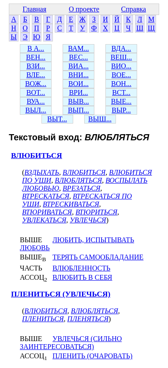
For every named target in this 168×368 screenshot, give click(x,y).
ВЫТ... (57, 119)
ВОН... (121, 83)
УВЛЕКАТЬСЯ (44, 220)
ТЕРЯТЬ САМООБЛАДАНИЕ (97, 257)
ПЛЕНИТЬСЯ (42, 319)
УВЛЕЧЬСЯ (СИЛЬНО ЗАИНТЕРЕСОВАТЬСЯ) (71, 342)
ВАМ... (78, 48)
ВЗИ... (35, 66)
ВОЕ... (121, 75)
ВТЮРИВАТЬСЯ (47, 212)
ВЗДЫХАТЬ (41, 172)
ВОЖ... (35, 83)
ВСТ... (121, 92)
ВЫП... (78, 110)
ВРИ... (78, 92)
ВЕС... (78, 57)
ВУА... (35, 101)
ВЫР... (121, 110)
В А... (35, 48)
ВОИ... (78, 83)
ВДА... (121, 48)
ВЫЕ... (121, 101)
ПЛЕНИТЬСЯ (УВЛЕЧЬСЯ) (60, 294)
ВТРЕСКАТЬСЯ (45, 196)
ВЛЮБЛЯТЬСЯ (78, 180)
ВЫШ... (100, 119)
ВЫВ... (78, 101)
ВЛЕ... (35, 75)
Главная (34, 9)
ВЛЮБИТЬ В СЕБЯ (82, 277)
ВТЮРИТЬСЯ (96, 212)
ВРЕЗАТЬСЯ (81, 188)
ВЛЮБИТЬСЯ (36, 155)
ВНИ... (78, 75)
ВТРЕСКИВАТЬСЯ (71, 204)
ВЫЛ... (35, 110)
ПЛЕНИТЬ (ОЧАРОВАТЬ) (92, 356)
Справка (133, 9)
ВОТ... (35, 92)
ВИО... (121, 66)
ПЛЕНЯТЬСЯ (87, 319)
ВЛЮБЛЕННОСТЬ (81, 268)
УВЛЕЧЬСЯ (88, 220)
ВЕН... (35, 57)
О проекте (84, 9)
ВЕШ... (121, 57)
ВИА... (78, 66)
